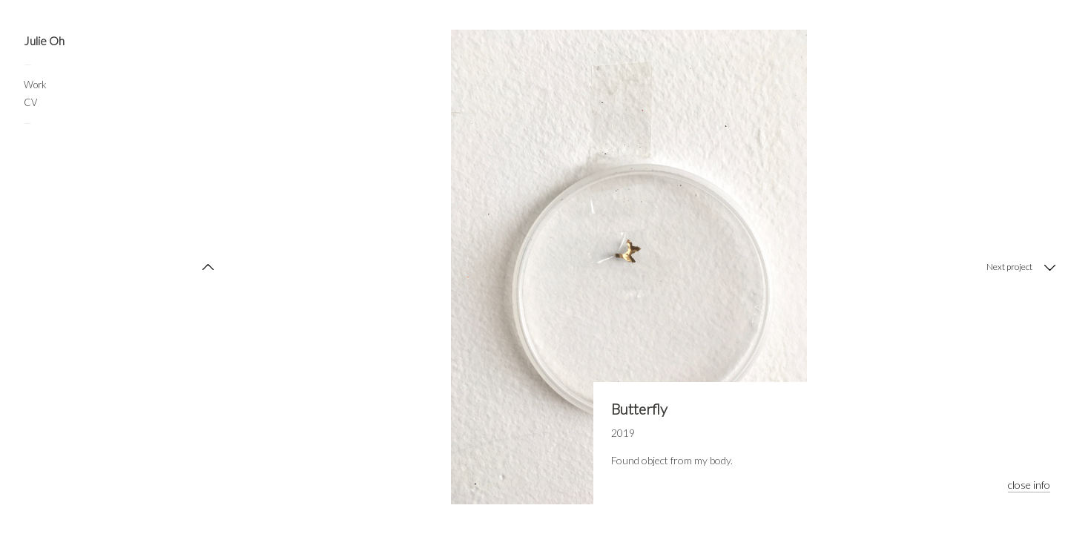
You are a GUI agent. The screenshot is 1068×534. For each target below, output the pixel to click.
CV (30, 102)
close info (1029, 485)
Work (35, 84)
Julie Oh (44, 40)
